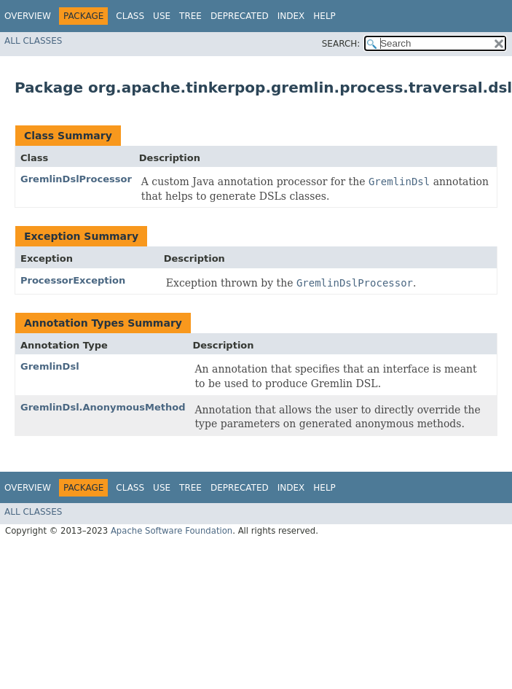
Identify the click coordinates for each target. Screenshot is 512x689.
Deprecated (239, 16)
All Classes (33, 41)
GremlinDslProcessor (76, 179)
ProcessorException (72, 280)
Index (291, 16)
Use (161, 16)
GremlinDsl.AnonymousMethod (102, 407)
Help (324, 16)
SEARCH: (341, 44)
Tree (190, 16)
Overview (27, 16)
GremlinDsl (49, 366)
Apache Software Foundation (171, 531)
